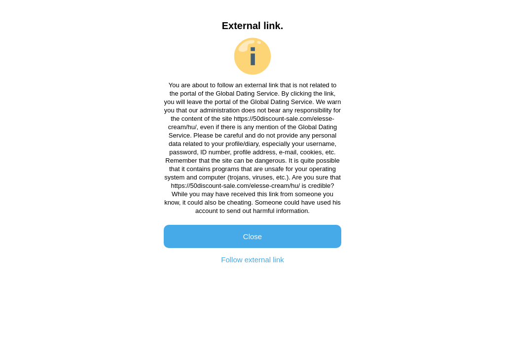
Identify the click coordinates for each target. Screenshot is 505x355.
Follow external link (252, 259)
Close (252, 236)
